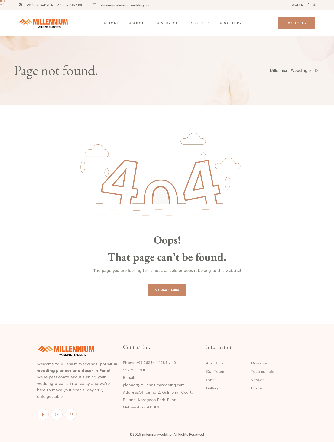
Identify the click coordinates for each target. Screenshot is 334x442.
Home (114, 23)
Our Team (215, 371)
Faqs (210, 380)
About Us (214, 363)
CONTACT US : (296, 23)
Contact (258, 388)
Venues (202, 23)
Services (171, 23)
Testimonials (262, 371)
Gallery (233, 23)
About (140, 23)
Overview (259, 363)
